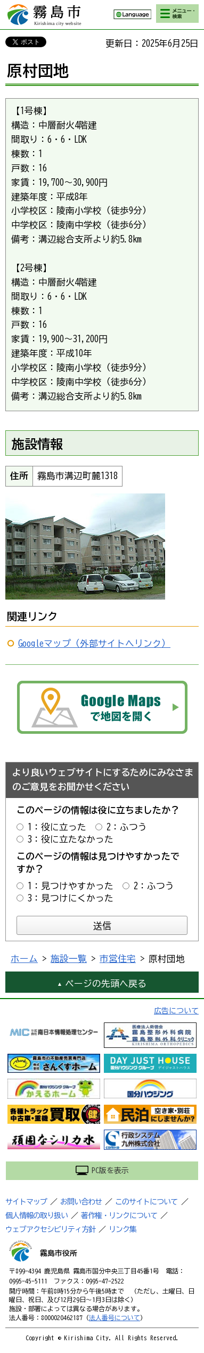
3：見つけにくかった (70, 898)
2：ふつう (127, 826)
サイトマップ (26, 1201)
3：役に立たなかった (70, 839)
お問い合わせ (81, 1201)
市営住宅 (118, 958)
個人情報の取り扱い (36, 1215)
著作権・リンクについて (119, 1215)
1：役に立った (57, 826)
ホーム (24, 958)
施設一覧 (69, 958)
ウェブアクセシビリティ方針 (50, 1229)
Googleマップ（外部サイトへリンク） (94, 643)
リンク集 (122, 1229)
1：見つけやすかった (70, 885)
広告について (176, 1010)
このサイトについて (146, 1201)
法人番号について (114, 1317)
